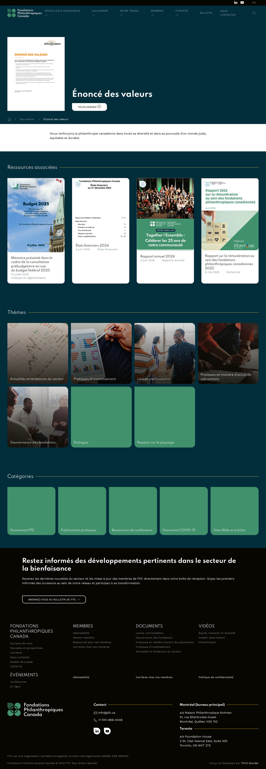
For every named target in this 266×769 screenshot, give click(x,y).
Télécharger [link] (89, 106)
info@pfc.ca (106, 712)
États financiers (107, 249)
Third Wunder (250, 763)
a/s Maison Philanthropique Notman (206, 712)
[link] (36, 215)
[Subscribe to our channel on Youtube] (242, 2)
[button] (64, 13)
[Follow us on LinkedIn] (236, 2)
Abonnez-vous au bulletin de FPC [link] (54, 599)
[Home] (9, 119)
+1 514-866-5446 (110, 720)
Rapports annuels (173, 260)
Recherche (233, 272)
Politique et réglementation (28, 277)
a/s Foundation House (195, 736)
